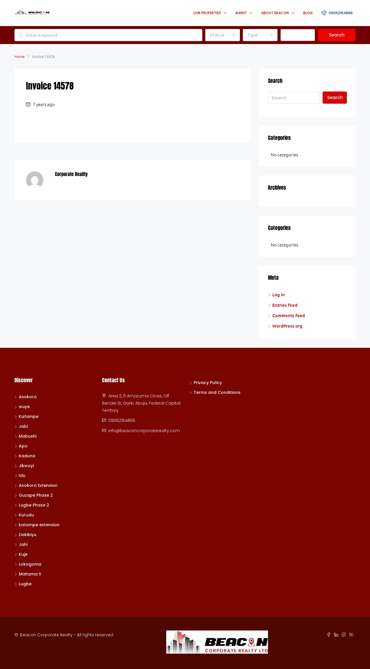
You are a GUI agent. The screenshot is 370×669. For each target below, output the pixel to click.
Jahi (23, 544)
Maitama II (30, 574)
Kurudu (26, 515)
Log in (278, 294)
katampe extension (39, 525)
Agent (241, 12)
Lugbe (25, 584)
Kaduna (27, 456)
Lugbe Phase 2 (34, 505)
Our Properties (207, 12)
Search (337, 35)
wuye (24, 407)
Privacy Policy (208, 382)
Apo (23, 446)
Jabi (23, 426)
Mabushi (27, 436)
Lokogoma (30, 564)
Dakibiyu (27, 535)
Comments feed (288, 315)
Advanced (298, 35)
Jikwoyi (26, 466)
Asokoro (28, 397)
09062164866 (337, 12)
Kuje (23, 554)
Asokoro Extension (38, 485)
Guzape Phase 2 (36, 495)
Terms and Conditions (217, 392)
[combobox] (222, 35)
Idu (22, 475)
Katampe (28, 416)
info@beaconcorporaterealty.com (144, 431)
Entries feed (284, 305)
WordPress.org (287, 326)
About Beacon (275, 12)
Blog (308, 12)
